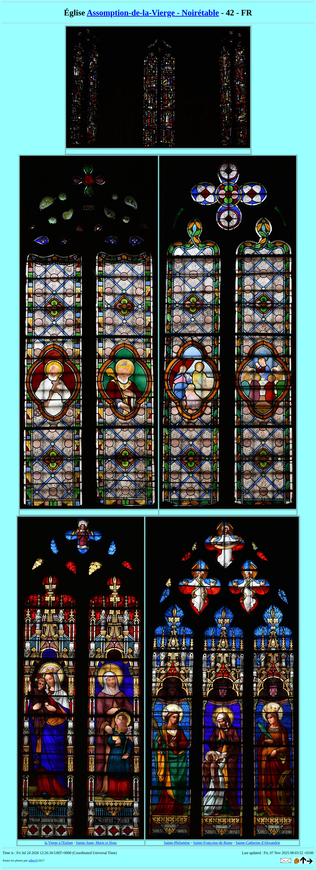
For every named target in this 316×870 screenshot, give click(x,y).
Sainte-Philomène (177, 843)
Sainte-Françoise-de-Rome (213, 843)
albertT (33, 860)
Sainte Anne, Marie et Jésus (96, 843)
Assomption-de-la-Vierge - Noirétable (153, 12)
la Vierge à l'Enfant (59, 843)
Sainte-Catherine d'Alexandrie (258, 843)
